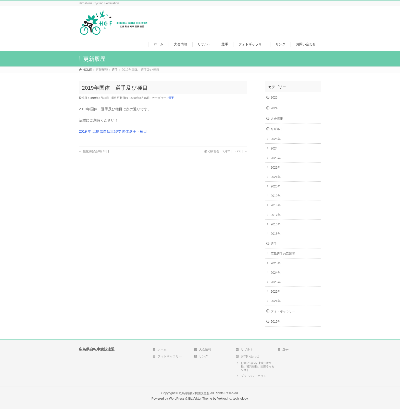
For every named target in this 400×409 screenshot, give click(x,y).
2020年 (276, 186)
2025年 (276, 139)
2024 (274, 108)
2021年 (276, 177)
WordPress (176, 398)
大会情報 (277, 118)
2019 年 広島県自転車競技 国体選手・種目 (113, 131)
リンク (203, 356)
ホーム (162, 349)
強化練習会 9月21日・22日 (225, 151)
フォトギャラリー (283, 311)
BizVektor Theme (200, 398)
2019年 (276, 196)
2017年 (276, 215)
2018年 (276, 205)
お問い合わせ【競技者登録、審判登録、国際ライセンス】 (257, 366)
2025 (274, 97)
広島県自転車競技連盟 (194, 393)
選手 (171, 97)
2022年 (276, 167)
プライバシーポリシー (255, 375)
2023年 (276, 158)
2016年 (276, 224)
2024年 (276, 273)
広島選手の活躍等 (283, 253)
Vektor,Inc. (224, 398)
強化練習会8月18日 (94, 151)
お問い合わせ (250, 356)
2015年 (276, 234)
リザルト (277, 129)
